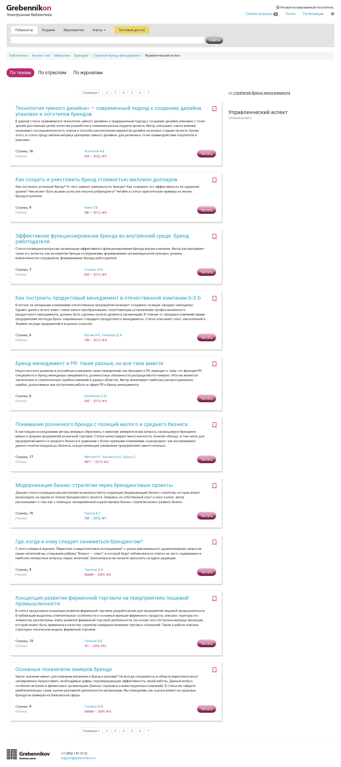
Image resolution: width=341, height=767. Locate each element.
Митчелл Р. (93, 457)
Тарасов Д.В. (94, 569)
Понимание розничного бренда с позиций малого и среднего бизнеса (101, 424)
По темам (20, 72)
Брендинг (82, 55)
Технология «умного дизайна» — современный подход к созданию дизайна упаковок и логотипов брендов (108, 111)
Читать (207, 153)
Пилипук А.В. (94, 641)
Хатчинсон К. (112, 457)
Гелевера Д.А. (112, 335)
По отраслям (52, 72)
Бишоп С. (130, 457)
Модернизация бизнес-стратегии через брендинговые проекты (94, 485)
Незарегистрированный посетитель (305, 7)
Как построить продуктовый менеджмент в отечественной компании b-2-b (108, 298)
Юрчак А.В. (92, 335)
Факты (99, 30)
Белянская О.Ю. (96, 396)
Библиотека (18, 55)
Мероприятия (74, 30)
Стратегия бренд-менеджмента (116, 55)
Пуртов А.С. (93, 513)
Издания (48, 30)
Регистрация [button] (313, 14)
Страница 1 (91, 93)
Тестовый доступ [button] (132, 30)
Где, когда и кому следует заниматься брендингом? (79, 542)
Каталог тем (41, 55)
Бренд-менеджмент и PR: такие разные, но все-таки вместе (89, 363)
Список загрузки (262, 14)
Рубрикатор (24, 30)
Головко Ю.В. (94, 269)
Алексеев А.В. (95, 151)
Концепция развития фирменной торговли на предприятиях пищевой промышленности (102, 601)
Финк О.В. (91, 207)
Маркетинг (62, 55)
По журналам (88, 72)
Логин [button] (290, 14)
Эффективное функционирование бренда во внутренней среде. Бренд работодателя (102, 239)
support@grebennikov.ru (78, 758)
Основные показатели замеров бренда (63, 669)
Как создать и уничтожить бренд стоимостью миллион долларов (96, 179)
